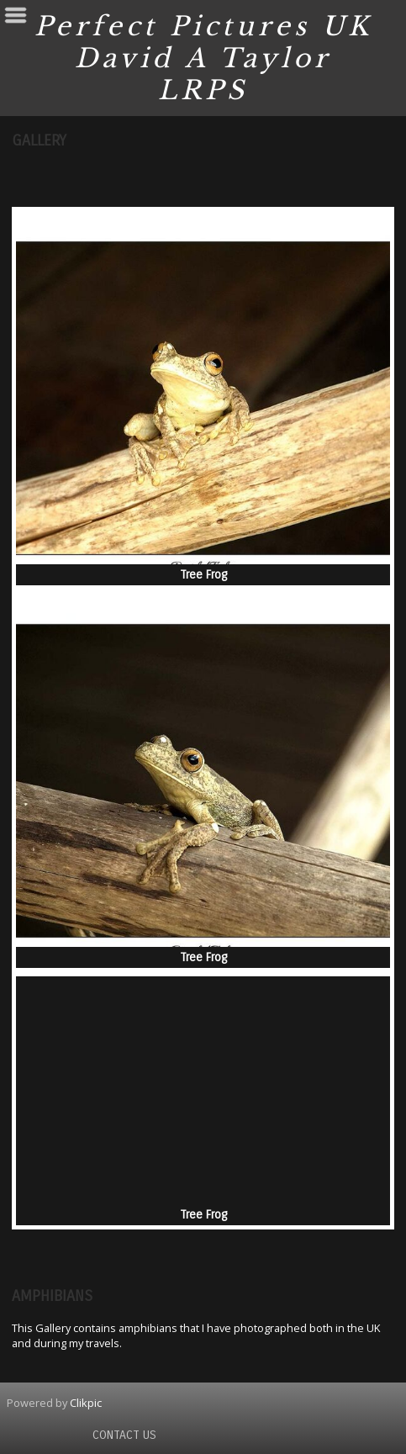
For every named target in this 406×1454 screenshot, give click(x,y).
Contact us (124, 1435)
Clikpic (86, 1402)
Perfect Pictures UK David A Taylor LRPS (203, 58)
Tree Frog (203, 575)
